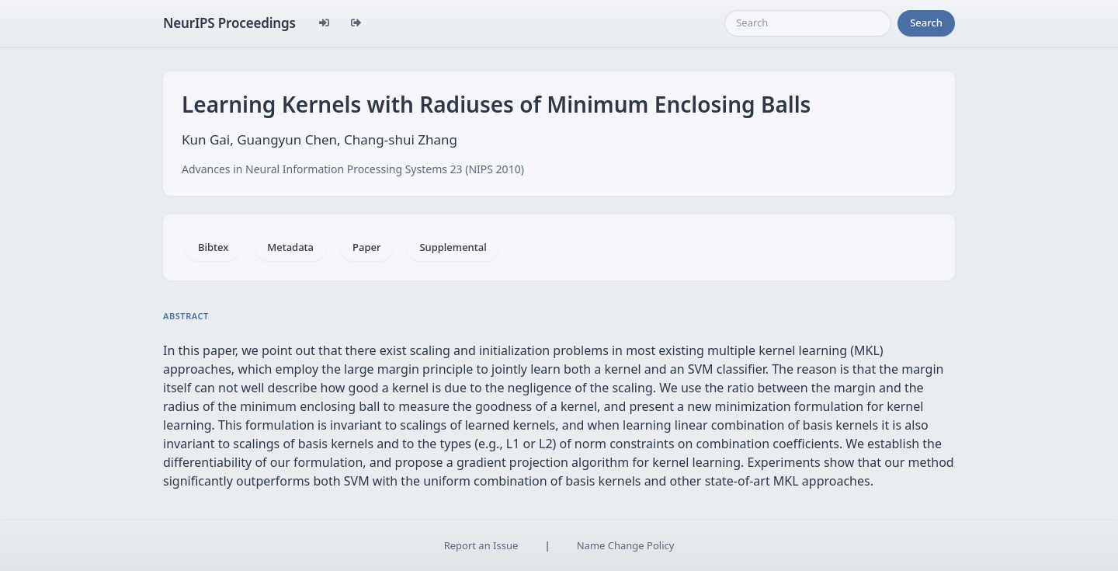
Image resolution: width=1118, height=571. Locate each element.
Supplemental (452, 247)
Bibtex (213, 247)
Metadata (290, 247)
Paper (366, 247)
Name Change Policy (626, 545)
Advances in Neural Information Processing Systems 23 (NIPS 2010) (353, 169)
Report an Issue (481, 545)
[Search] (807, 23)
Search (926, 23)
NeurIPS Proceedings (229, 23)
